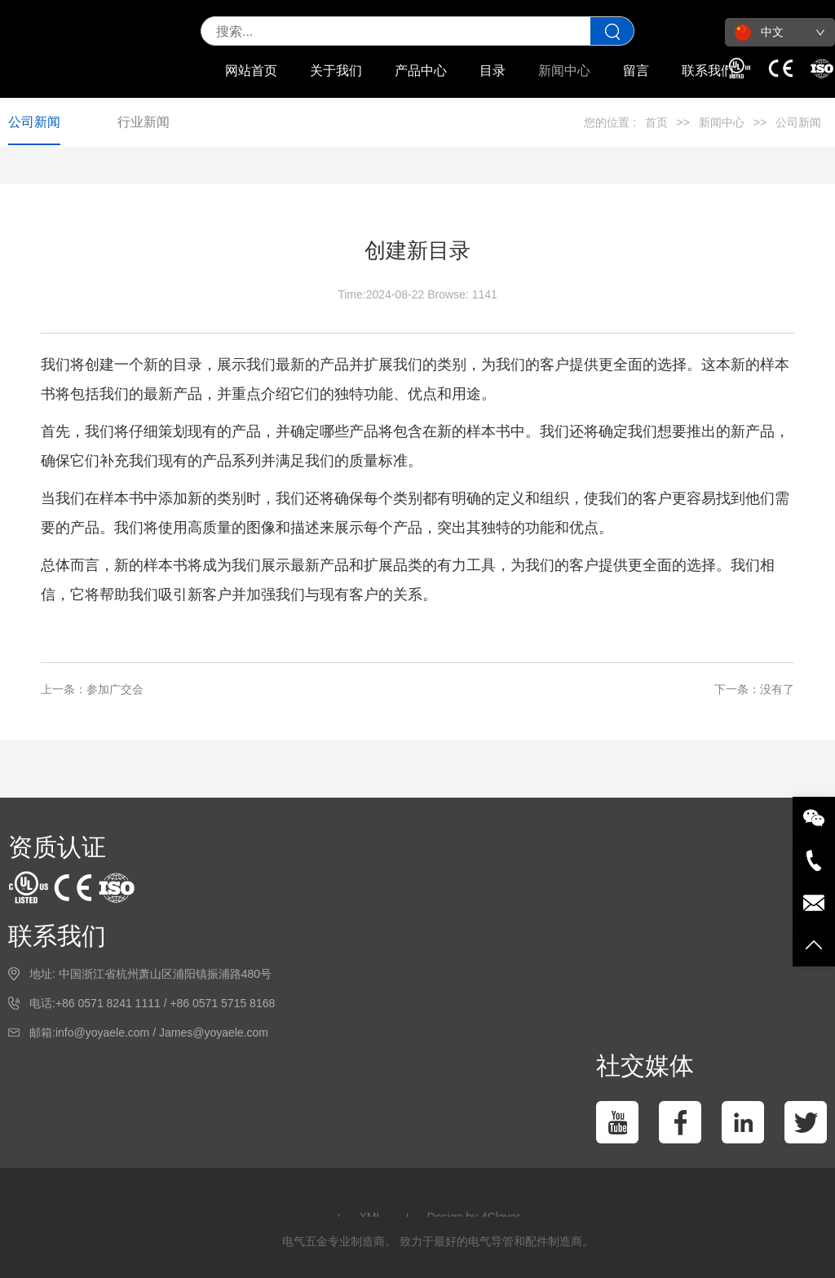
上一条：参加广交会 (92, 689)
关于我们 (336, 70)
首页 (656, 122)
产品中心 (421, 70)
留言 (636, 70)
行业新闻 (143, 122)
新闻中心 (564, 70)
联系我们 (708, 70)
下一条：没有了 (754, 689)
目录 (492, 70)
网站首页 (251, 70)
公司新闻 (34, 122)
